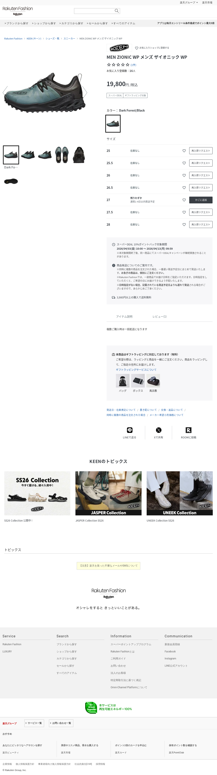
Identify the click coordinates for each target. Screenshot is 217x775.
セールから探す (65, 665)
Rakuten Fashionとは (123, 651)
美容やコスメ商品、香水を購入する (79, 745)
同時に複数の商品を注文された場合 (126, 415)
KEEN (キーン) (34, 38)
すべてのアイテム (67, 672)
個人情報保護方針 (25, 763)
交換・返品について (172, 410)
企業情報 (7, 763)
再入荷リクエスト (201, 150)
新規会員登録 (172, 644)
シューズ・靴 (52, 38)
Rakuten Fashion (35, 11)
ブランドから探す (67, 644)
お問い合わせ (118, 665)
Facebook (170, 651)
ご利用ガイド (118, 658)
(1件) (133, 65)
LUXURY (7, 651)
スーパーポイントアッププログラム (131, 644)
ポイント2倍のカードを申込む (131, 745)
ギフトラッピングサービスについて (136, 370)
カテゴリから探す (67, 658)
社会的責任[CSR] (83, 763)
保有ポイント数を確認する (183, 745)
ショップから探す (67, 651)
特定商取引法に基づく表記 (126, 680)
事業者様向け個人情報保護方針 (54, 763)
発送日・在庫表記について (121, 410)
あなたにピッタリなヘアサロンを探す (22, 745)
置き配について (148, 410)
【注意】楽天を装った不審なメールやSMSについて (108, 565)
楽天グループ (187, 2)
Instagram (170, 658)
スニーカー (69, 38)
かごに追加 (201, 200)
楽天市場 (207, 2)
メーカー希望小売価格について (167, 415)
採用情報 (100, 763)
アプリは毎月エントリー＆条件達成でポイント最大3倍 (185, 23)
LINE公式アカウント (176, 665)
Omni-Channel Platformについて (129, 687)
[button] (5, 92)
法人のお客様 (118, 672)
